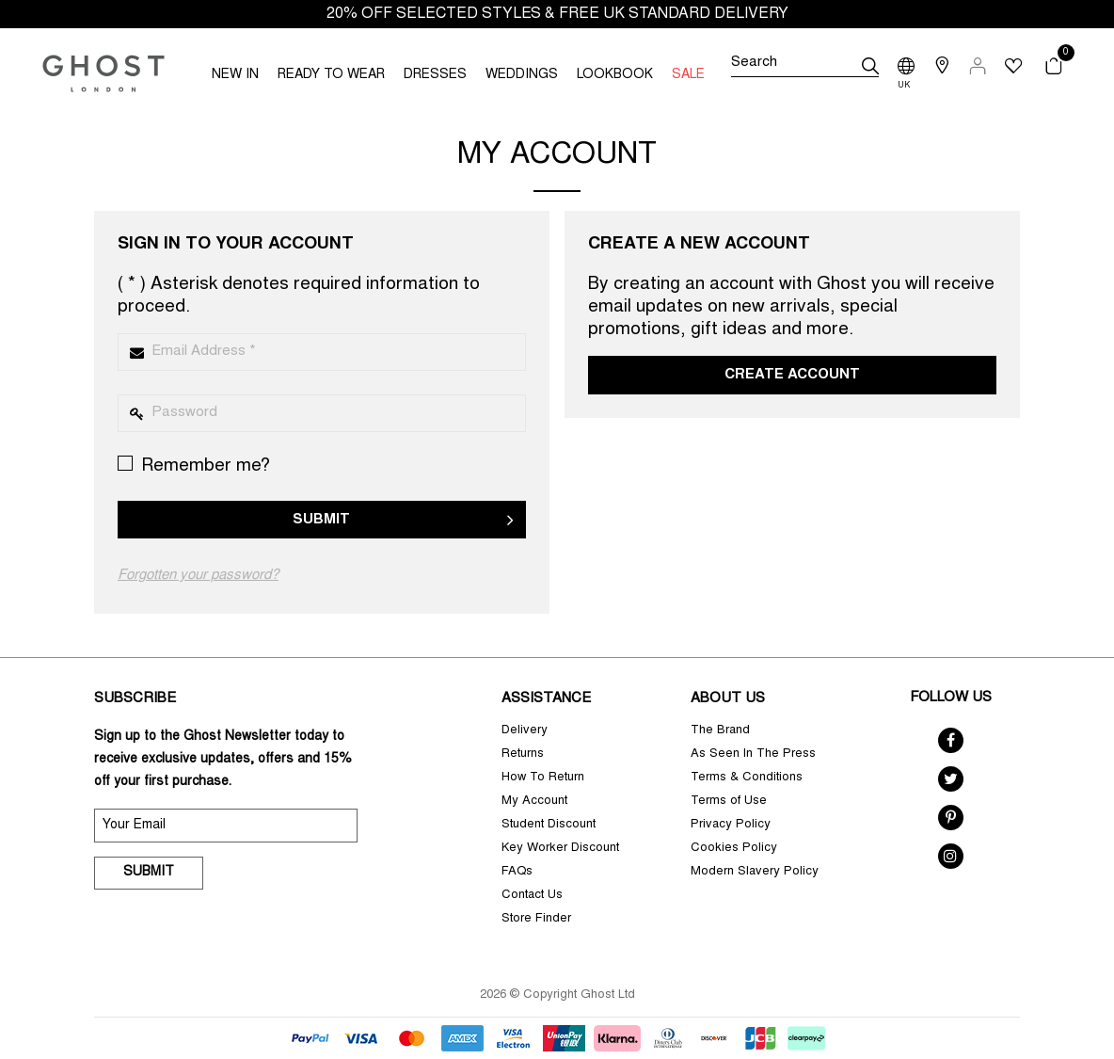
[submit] (870, 65)
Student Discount (548, 825)
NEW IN (235, 75)
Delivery (524, 731)
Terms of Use (729, 801)
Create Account (792, 375)
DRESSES (435, 75)
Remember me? (194, 465)
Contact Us (532, 896)
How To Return (542, 778)
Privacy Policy (731, 825)
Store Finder (536, 919)
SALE (688, 75)
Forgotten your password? (198, 576)
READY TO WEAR (331, 75)
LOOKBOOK (615, 75)
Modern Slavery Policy (755, 872)
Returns (522, 754)
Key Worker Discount (560, 848)
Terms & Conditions (747, 778)
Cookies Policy (734, 848)
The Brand (720, 731)
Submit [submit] (148, 872)
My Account (534, 801)
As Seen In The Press (753, 754)
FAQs (517, 872)
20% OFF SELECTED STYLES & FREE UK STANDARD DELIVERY (557, 14)
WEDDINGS (521, 75)
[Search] (805, 66)
